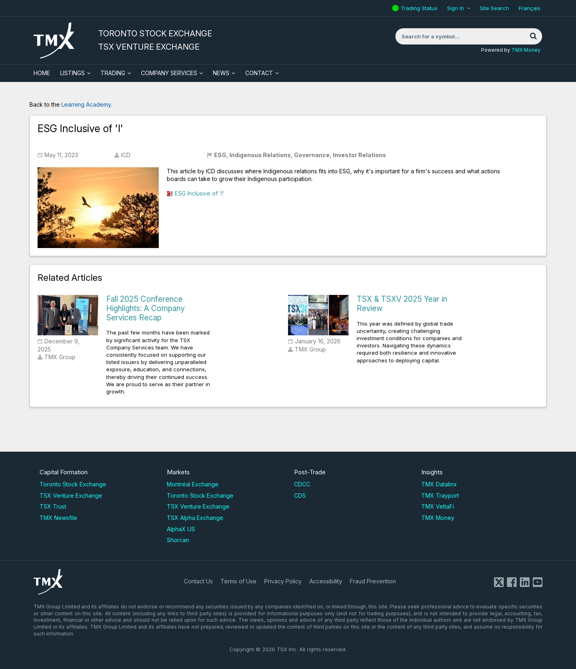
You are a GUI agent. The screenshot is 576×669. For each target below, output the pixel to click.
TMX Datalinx (439, 484)
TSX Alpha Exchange (195, 517)
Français (529, 8)
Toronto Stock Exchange (73, 484)
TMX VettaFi (437, 506)
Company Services (169, 72)
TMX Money (525, 50)
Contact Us (198, 581)
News (221, 72)
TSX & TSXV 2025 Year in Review (402, 304)
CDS (300, 495)
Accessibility (325, 581)
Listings (72, 72)
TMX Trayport (440, 495)
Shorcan (178, 539)
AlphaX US (181, 529)
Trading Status (420, 8)
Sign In (455, 8)
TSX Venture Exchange (71, 495)
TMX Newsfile (58, 517)
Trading (113, 72)
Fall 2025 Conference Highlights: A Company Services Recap (145, 308)
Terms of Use (238, 581)
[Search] (533, 36)
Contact (259, 72)
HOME (42, 72)
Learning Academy (86, 104)
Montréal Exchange (193, 484)
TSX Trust (53, 506)
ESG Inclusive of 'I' (200, 193)
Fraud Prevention (373, 581)
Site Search (494, 8)
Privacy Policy (283, 581)
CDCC (302, 484)
